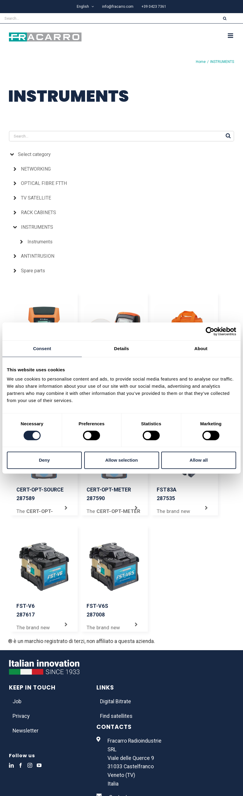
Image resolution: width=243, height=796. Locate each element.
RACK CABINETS (38, 212)
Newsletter (26, 731)
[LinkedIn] (11, 765)
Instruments (40, 242)
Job (17, 701)
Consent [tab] (42, 348)
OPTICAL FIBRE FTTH (44, 183)
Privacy (21, 716)
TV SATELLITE (36, 198)
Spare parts (33, 270)
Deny (44, 460)
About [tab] (200, 348)
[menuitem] (85, 6)
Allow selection (121, 460)
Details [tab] (121, 348)
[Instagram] (29, 765)
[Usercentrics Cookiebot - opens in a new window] (210, 331)
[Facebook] (20, 765)
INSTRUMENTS (37, 227)
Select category (34, 154)
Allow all (199, 460)
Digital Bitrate (115, 701)
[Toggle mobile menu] (231, 36)
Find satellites (116, 716)
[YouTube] (39, 765)
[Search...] (103, 18)
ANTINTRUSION (37, 256)
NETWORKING (36, 169)
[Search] (224, 18)
